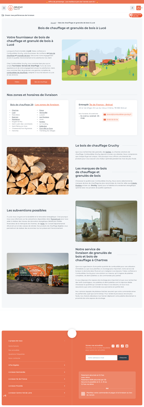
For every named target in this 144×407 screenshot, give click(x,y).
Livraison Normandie (17, 372)
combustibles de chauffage (17, 73)
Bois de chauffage (41, 82)
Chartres (15, 110)
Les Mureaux (44, 117)
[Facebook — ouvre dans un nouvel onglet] (117, 346)
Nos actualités (14, 350)
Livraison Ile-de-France (18, 379)
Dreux (41, 110)
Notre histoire (14, 346)
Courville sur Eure (46, 128)
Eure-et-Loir (55, 219)
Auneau (42, 122)
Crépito (134, 183)
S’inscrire (123, 358)
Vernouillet (43, 113)
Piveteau (78, 185)
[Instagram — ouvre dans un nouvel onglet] (113, 346)
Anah (42, 224)
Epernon (15, 117)
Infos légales (14, 365)
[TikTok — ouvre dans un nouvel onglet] (122, 346)
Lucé (13, 113)
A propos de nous (15, 341)
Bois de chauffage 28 (21, 104)
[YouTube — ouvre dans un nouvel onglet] (127, 346)
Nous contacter (14, 358)
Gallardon (43, 126)
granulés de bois (23, 56)
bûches (108, 152)
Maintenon (16, 119)
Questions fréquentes (17, 354)
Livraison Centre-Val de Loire (20, 393)
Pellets (17, 82)
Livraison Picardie (16, 386)
